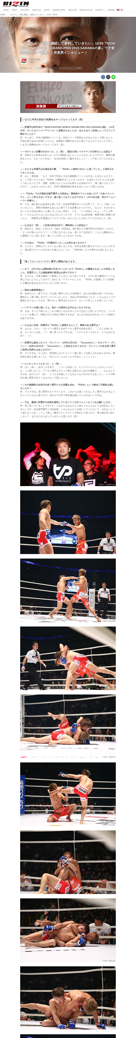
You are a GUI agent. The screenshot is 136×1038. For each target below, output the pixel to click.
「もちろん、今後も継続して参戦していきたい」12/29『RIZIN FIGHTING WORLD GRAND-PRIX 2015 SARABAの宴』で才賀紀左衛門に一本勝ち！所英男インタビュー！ (67, 48)
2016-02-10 (34, 59)
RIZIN (31, 62)
